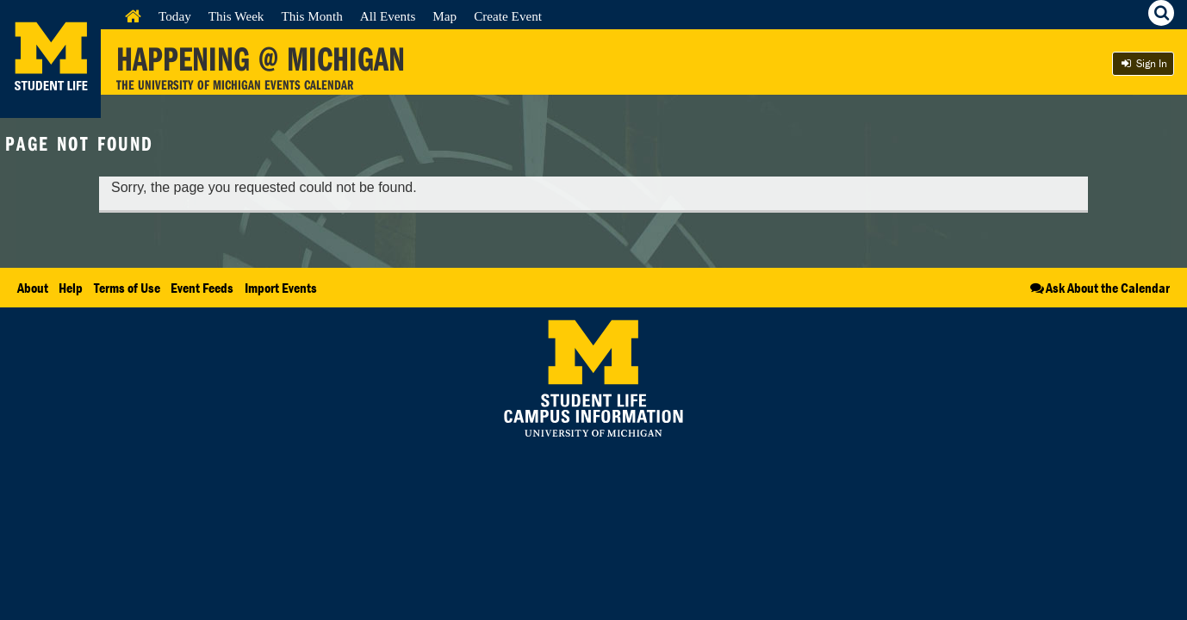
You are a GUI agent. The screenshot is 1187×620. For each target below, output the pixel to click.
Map (444, 16)
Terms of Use (127, 287)
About (32, 287)
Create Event (508, 16)
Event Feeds (202, 287)
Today (174, 16)
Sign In (1143, 63)
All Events (388, 16)
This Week (236, 16)
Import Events (281, 287)
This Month (311, 16)
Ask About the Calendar (1099, 287)
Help (71, 287)
